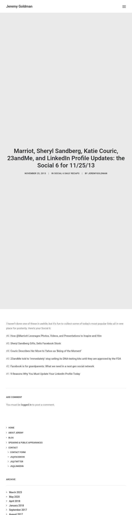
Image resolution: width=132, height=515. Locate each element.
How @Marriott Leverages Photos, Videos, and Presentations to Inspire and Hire (56, 329)
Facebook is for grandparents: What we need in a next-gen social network (52, 359)
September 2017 (18, 503)
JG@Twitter (16, 455)
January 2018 (16, 499)
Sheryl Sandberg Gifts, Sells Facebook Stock (35, 337)
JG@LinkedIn (17, 460)
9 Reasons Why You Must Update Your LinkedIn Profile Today (45, 367)
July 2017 (14, 512)
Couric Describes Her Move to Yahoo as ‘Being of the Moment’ (45, 344)
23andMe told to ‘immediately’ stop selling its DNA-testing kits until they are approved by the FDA (65, 352)
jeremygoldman (97, 170)
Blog (11, 431)
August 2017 (16, 507)
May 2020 (14, 490)
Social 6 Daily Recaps (67, 170)
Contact (13, 441)
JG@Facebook (17, 450)
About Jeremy (15, 426)
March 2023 (15, 486)
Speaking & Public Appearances (25, 436)
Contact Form (18, 446)
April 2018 (14, 494)
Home (11, 421)
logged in (26, 398)
